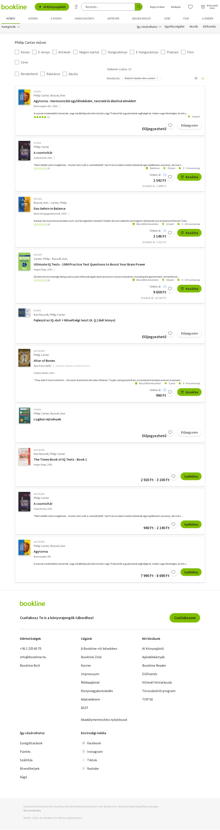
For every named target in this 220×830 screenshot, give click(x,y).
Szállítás (26, 760)
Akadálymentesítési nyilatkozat (104, 720)
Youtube (90, 768)
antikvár (39, 351)
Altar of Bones (44, 361)
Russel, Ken (57, 96)
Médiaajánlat (90, 683)
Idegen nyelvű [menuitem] (141, 18)
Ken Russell (41, 315)
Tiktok (89, 760)
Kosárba (189, 177)
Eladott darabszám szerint (140, 78)
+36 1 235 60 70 (30, 649)
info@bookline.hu (33, 657)
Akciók (193, 27)
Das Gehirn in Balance (49, 209)
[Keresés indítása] (138, 7)
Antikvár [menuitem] (113, 18)
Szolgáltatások (31, 743)
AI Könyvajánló (52, 7)
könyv (37, 92)
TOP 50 (147, 700)
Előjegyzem (189, 126)
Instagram (92, 751)
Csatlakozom (185, 618)
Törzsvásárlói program (158, 691)
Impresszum (90, 674)
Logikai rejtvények (47, 419)
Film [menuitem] (186, 18)
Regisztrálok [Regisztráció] (157, 6)
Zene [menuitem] (167, 18)
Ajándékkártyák (153, 657)
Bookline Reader (154, 666)
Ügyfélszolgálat (174, 27)
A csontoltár (43, 153)
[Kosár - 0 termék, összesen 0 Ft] (209, 6)
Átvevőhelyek (29, 769)
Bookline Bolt (30, 666)
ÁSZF (84, 708)
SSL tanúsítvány (32, 810)
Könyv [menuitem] (11, 18)
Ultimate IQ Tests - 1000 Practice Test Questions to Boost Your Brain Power (89, 265)
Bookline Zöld (91, 657)
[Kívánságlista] (190, 6)
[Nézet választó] (195, 78)
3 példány (191, 572)
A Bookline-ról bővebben (99, 649)
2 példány (191, 477)
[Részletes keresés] (76, 7)
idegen (38, 199)
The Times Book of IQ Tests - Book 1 (60, 460)
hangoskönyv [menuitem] (84, 18)
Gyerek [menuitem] (33, 18)
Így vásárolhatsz (147, 27)
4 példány (191, 525)
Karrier (86, 666)
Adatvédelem (90, 700)
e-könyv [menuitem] (56, 18)
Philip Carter (41, 96)
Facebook (91, 743)
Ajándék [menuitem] (207, 18)
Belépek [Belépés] (176, 6)
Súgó (23, 777)
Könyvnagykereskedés (97, 691)
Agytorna (41, 552)
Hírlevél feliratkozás (157, 683)
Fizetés (25, 752)
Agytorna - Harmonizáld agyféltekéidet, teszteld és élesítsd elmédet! (85, 101)
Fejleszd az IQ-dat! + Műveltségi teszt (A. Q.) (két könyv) (74, 320)
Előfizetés (209, 27)
